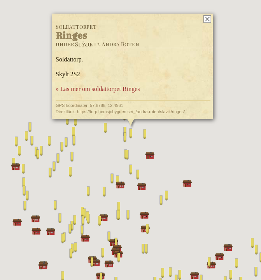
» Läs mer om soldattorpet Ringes (98, 89)
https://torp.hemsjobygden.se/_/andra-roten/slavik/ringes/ (131, 111)
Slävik (84, 44)
